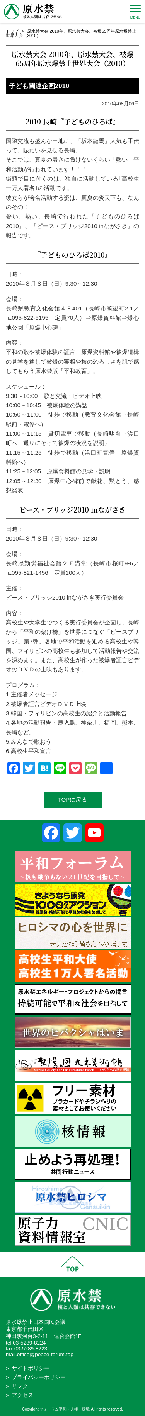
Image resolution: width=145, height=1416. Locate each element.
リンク (20, 1386)
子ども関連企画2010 (39, 86)
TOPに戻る (72, 799)
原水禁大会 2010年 (45, 31)
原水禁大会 (78, 31)
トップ (12, 31)
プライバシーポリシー (39, 1377)
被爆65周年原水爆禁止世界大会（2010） (74, 58)
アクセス (22, 1395)
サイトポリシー (30, 1368)
